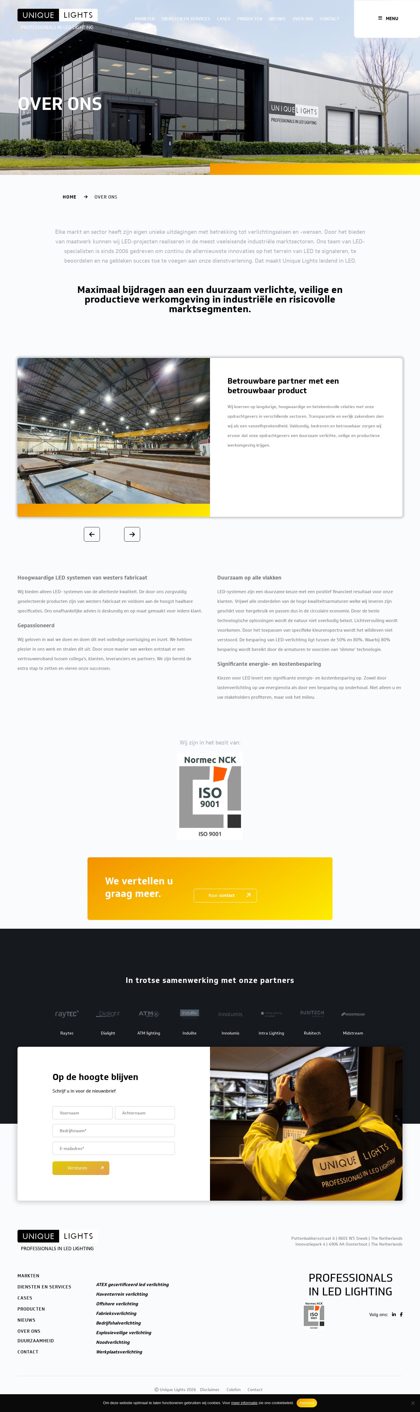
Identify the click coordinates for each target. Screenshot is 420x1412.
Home (69, 197)
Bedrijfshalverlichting (118, 1323)
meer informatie (244, 1403)
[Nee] (413, 1403)
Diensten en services (186, 19)
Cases (223, 19)
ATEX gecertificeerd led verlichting (132, 1284)
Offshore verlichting (117, 1304)
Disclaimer (210, 1390)
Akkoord (307, 1403)
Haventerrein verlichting (122, 1294)
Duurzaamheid (36, 1341)
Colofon (234, 1390)
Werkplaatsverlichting (119, 1352)
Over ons (303, 19)
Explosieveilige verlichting (123, 1333)
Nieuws (277, 19)
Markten (145, 19)
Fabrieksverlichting (116, 1313)
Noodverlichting (113, 1342)
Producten (249, 19)
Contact (329, 19)
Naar (222, 895)
